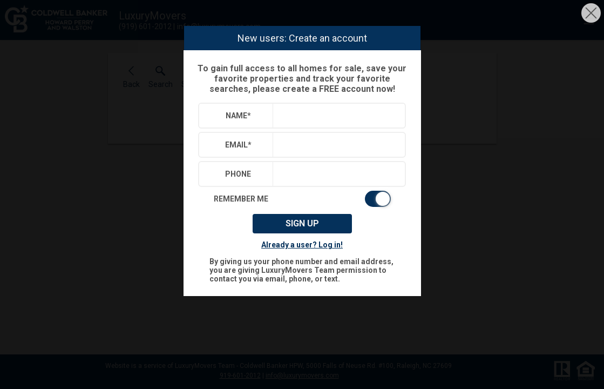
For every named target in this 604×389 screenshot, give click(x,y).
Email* (238, 144)
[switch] (302, 198)
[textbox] (337, 116)
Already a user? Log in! (302, 244)
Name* (238, 115)
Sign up (302, 223)
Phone (238, 174)
